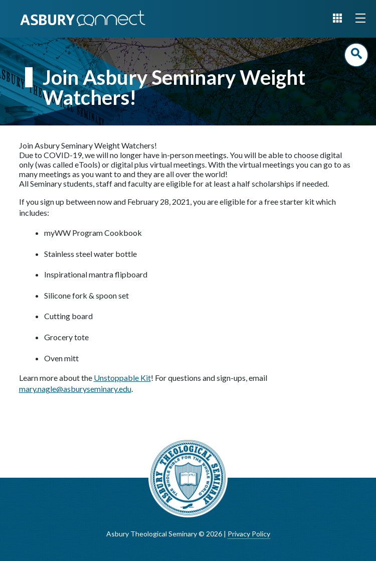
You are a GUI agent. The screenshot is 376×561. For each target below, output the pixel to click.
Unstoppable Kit (122, 377)
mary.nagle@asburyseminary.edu (75, 388)
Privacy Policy (249, 533)
